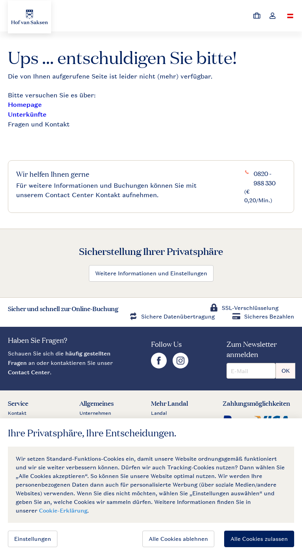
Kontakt (17, 413)
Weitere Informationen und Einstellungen (151, 273)
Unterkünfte (27, 114)
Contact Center (29, 372)
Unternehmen (95, 413)
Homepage (25, 105)
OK (286, 370)
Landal (159, 413)
